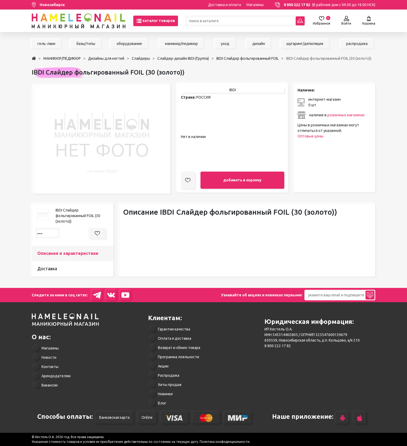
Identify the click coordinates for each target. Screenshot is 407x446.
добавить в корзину (242, 180)
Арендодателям (56, 376)
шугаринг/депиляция (304, 44)
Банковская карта (114, 417)
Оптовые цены (310, 136)
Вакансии (50, 385)
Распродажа (168, 375)
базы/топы (85, 44)
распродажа (357, 44)
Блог (162, 403)
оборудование (129, 44)
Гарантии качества (174, 329)
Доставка (47, 268)
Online (147, 417)
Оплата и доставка (174, 338)
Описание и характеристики (67, 253)
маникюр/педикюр (181, 44)
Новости (49, 357)
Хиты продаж (170, 385)
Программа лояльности (178, 357)
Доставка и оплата (224, 5)
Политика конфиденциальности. (225, 441)
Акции (163, 366)
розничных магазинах (346, 115)
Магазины (255, 5)
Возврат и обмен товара (179, 348)
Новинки (165, 394)
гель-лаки (46, 44)
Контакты (50, 367)
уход (225, 44)
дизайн (258, 44)
